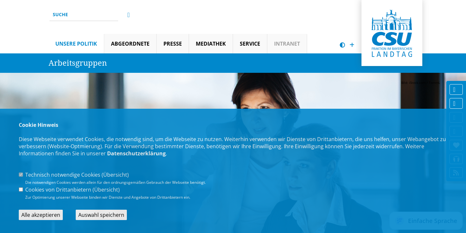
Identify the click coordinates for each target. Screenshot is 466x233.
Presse (172, 43)
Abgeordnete (130, 43)
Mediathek (211, 43)
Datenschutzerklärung (136, 153)
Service (250, 43)
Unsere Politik (76, 43)
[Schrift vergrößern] (352, 45)
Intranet (287, 43)
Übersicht (115, 174)
